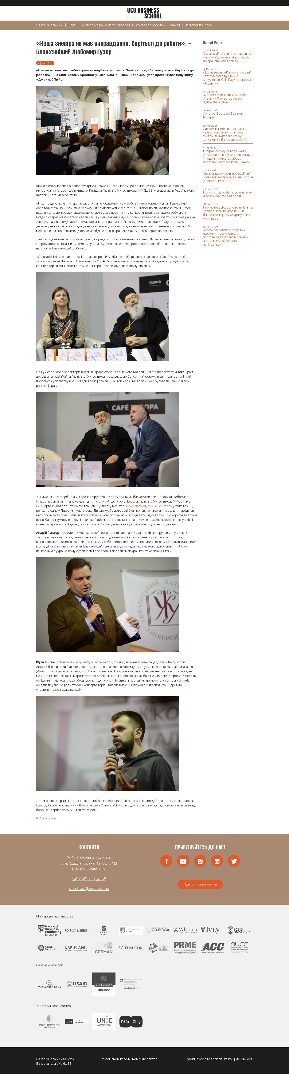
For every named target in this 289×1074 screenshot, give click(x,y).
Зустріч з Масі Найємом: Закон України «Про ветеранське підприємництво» (225, 98)
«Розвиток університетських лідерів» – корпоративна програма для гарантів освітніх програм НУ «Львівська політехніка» (225, 237)
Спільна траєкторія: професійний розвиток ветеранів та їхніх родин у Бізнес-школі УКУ (228, 177)
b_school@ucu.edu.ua (89, 888)
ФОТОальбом (46, 818)
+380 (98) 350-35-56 (89, 879)
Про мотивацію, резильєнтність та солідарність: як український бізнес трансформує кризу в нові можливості (228, 213)
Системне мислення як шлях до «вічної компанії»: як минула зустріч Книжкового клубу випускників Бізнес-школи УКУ (225, 134)
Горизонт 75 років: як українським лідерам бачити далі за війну (227, 194)
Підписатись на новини (200, 884)
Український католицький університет (129, 1059)
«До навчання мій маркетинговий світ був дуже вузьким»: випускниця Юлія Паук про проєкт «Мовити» (228, 78)
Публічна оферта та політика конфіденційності (219, 1059)
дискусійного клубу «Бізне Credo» (147, 506)
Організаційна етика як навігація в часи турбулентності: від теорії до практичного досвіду (227, 57)
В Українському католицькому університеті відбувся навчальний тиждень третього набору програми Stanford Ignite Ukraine (227, 156)
